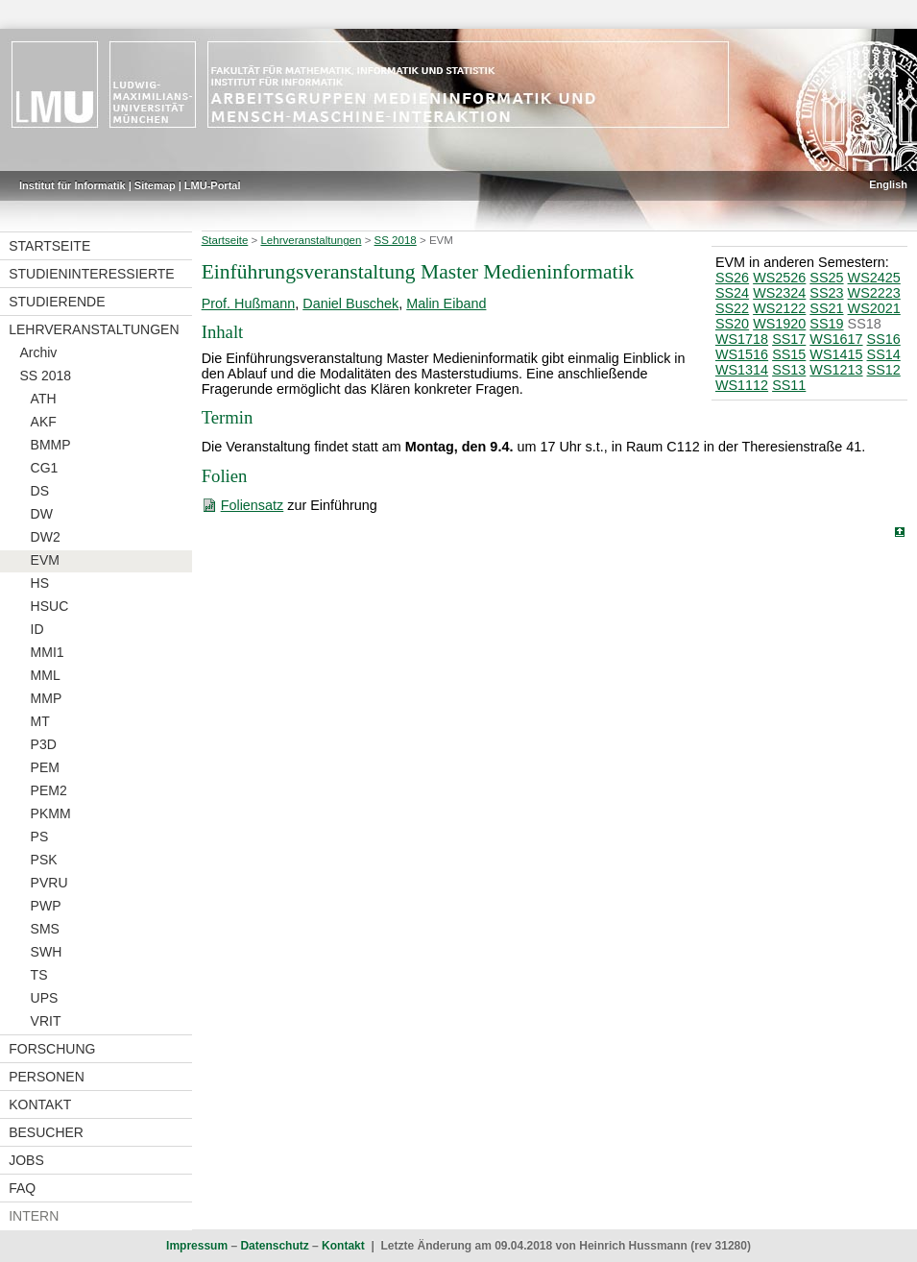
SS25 (826, 277)
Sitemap (155, 185)
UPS (45, 998)
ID (37, 629)
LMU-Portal (212, 185)
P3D (44, 744)
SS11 (789, 385)
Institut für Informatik (72, 185)
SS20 (732, 323)
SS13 (789, 369)
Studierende (57, 301)
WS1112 (741, 385)
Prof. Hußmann (249, 303)
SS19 (826, 323)
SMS (45, 928)
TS (39, 975)
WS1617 (835, 339)
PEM (45, 767)
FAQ (22, 1188)
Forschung (52, 1048)
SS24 (732, 293)
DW (42, 514)
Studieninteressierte (91, 273)
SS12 (884, 369)
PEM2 (49, 790)
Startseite (49, 246)
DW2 (45, 537)
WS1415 (835, 354)
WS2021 (874, 308)
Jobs (26, 1160)
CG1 (45, 467)
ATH (44, 398)
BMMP (51, 444)
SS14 (884, 354)
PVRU (49, 882)
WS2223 (874, 293)
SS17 (789, 339)
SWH (46, 951)
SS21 (826, 308)
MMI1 (47, 652)
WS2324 (779, 293)
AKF (44, 421)
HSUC (50, 606)
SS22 (732, 308)
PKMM (51, 813)
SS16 (884, 339)
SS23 (826, 293)
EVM (45, 560)
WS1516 (741, 354)
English (888, 184)
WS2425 (874, 277)
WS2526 (779, 277)
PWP (46, 905)
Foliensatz (252, 505)
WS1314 (741, 369)
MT (40, 721)
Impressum (197, 1245)
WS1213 (835, 369)
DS (40, 490)
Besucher (46, 1132)
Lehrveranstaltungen (94, 329)
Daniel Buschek (350, 303)
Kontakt (40, 1104)
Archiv (38, 352)
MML (45, 675)
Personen (46, 1076)
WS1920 (779, 323)
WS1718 (741, 339)
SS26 (732, 277)
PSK (44, 859)
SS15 (789, 354)
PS (40, 836)
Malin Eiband (446, 303)
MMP (46, 698)
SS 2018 (45, 375)
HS (40, 583)
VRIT (46, 1021)
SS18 (864, 323)
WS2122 (779, 308)
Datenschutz (274, 1245)
